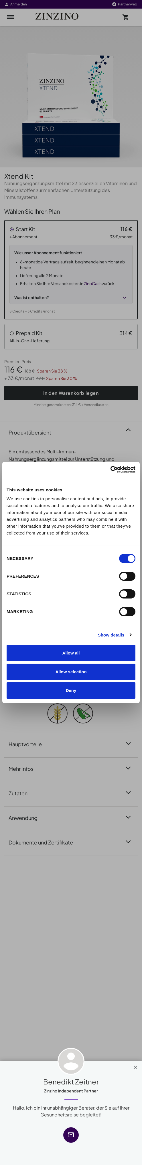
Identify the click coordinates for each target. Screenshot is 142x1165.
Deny (71, 690)
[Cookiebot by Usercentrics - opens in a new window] (110, 469)
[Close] (135, 1066)
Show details (111, 634)
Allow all (71, 652)
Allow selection (70, 671)
